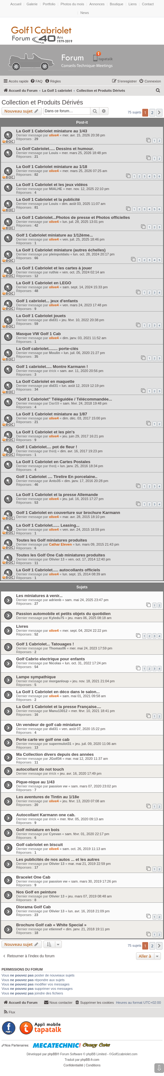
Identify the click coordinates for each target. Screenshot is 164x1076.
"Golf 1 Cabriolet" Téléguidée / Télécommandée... (64, 399)
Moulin (54, 353)
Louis (53, 153)
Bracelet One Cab (33, 877)
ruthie (54, 272)
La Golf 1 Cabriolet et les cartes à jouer (54, 268)
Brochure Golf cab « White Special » (51, 925)
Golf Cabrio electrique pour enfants (50, 659)
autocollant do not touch (40, 769)
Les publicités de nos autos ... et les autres (57, 859)
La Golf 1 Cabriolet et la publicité (48, 199)
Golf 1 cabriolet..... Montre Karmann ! (52, 366)
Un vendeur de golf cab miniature (48, 724)
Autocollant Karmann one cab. (45, 815)
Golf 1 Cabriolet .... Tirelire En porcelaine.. (56, 476)
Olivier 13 (57, 559)
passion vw (58, 786)
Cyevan (55, 834)
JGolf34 (55, 758)
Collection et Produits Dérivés (42, 102)
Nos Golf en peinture (36, 892)
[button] (159, 112)
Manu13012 (58, 711)
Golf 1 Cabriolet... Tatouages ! (45, 644)
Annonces (97, 4)
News (84, 13)
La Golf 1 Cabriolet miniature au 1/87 (51, 414)
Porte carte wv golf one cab (42, 739)
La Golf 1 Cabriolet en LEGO (43, 283)
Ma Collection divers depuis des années (55, 754)
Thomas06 (57, 648)
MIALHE (55, 189)
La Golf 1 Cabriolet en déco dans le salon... (58, 691)
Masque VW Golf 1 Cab (38, 333)
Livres (22, 626)
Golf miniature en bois (37, 829)
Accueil (15, 4)
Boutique (116, 4)
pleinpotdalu (59, 254)
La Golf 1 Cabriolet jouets (41, 315)
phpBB (52, 1054)
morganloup (59, 681)
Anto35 (55, 481)
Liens (133, 4)
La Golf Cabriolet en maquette (45, 381)
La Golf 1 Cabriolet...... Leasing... (48, 525)
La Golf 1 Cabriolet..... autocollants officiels (58, 570)
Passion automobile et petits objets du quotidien (63, 613)
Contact (148, 4)
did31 (53, 320)
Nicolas (55, 663)
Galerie (31, 4)
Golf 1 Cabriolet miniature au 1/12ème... (54, 235)
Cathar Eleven (60, 544)
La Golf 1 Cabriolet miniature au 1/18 (51, 166)
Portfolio (49, 4)
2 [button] (152, 112)
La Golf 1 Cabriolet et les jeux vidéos (52, 184)
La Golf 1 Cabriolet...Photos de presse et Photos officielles (73, 217)
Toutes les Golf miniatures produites (51, 540)
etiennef (55, 929)
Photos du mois (72, 4)
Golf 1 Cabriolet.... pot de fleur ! (46, 447)
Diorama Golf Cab (33, 907)
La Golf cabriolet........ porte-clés (47, 348)
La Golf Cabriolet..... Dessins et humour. (55, 148)
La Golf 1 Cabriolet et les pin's (45, 432)
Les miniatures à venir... (39, 595)
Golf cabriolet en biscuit (39, 844)
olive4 (54, 135)
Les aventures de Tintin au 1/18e (47, 797)
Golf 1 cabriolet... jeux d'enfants (47, 301)
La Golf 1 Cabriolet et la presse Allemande (57, 494)
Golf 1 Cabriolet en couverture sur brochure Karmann (68, 512)
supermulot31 (60, 744)
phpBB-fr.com (89, 1059)
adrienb (55, 600)
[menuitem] (36, 81)
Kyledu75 (56, 618)
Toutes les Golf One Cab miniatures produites (60, 555)
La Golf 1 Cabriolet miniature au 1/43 (51, 131)
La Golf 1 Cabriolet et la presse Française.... (58, 706)
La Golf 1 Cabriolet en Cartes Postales (53, 461)
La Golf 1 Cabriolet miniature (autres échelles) (61, 250)
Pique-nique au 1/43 (35, 782)
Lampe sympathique (36, 677)
